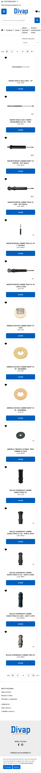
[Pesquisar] (37, 20)
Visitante (7, 5)
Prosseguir (7, 767)
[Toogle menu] (4, 11)
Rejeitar (16, 767)
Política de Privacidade (27, 763)
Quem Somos (6, 692)
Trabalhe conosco (7, 711)
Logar (20, 89)
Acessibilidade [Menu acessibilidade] (9, 1)
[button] (18, 20)
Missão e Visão (6, 695)
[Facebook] (18, 745)
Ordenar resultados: (28, 38)
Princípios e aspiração (9, 699)
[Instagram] (22, 745)
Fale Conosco (6, 707)
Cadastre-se (16, 5)
